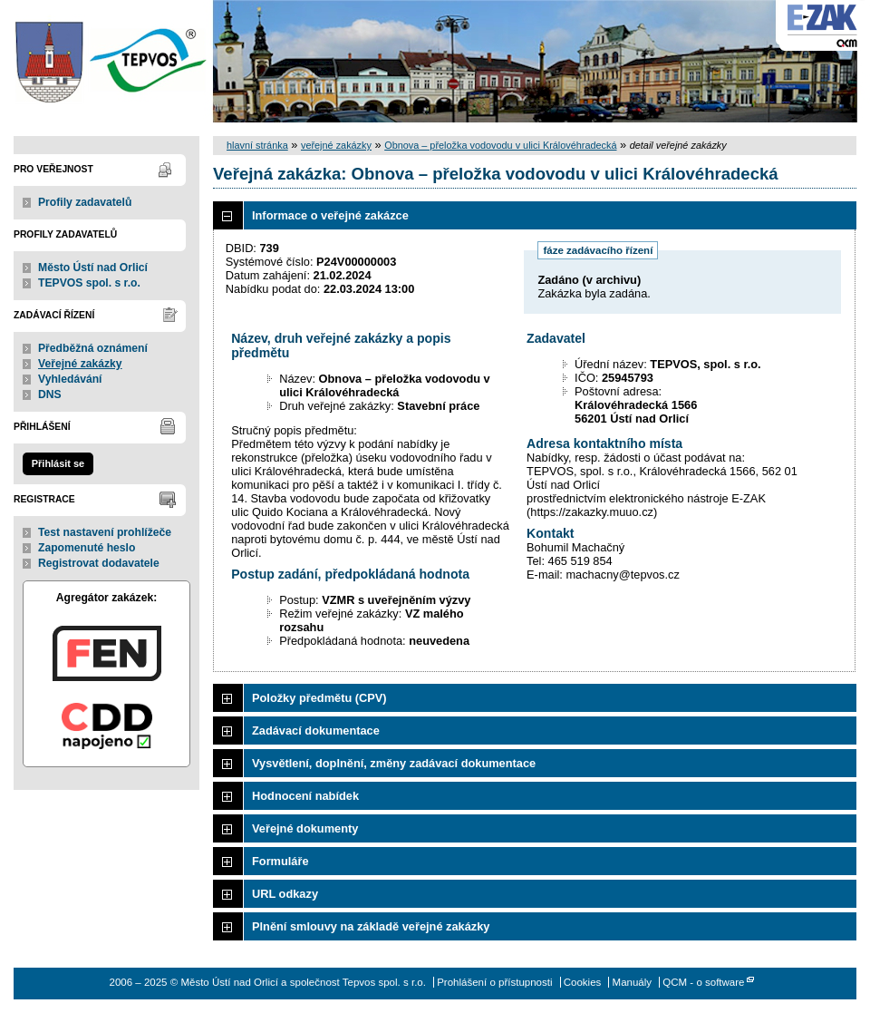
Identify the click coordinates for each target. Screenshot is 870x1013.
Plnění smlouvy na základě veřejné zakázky (370, 926)
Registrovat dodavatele (99, 563)
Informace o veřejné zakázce (330, 215)
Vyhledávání (70, 379)
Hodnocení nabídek (305, 796)
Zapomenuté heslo (86, 547)
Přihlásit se (58, 463)
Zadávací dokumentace (316, 730)
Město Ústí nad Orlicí (93, 267)
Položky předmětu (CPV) (319, 698)
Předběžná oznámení (93, 348)
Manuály (632, 982)
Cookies (583, 982)
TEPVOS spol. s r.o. (89, 283)
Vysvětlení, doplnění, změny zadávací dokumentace (394, 763)
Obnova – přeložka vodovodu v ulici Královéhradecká (500, 145)
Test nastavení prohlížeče (104, 532)
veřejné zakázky (336, 145)
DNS (50, 394)
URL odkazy (285, 894)
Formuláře (280, 861)
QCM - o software (703, 982)
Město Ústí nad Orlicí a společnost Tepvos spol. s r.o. (106, 61)
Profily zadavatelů (84, 202)
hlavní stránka (257, 145)
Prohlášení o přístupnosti (494, 982)
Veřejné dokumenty (305, 828)
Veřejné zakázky (80, 363)
